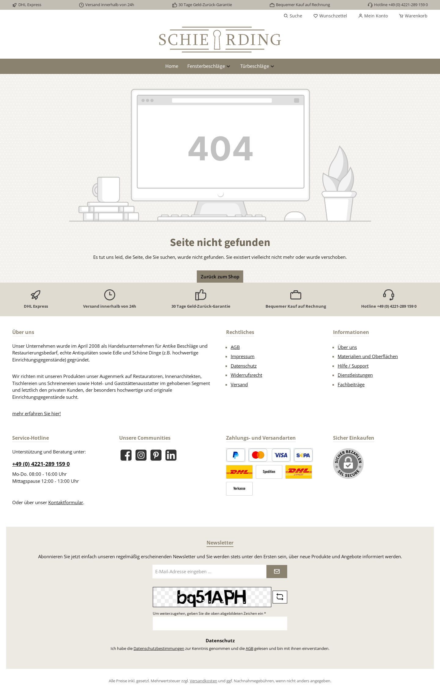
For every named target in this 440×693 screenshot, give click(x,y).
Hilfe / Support (353, 366)
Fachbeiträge (351, 384)
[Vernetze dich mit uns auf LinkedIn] (171, 455)
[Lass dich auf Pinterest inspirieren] (156, 455)
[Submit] (277, 571)
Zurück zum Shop (220, 276)
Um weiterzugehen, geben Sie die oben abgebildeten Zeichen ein (209, 613)
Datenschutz (244, 366)
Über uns (347, 347)
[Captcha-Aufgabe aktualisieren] (280, 597)
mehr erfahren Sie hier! (36, 413)
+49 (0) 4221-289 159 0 (41, 464)
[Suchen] (293, 16)
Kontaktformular (65, 502)
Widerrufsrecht (246, 375)
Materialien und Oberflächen (368, 356)
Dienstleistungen (355, 375)
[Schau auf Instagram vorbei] (141, 455)
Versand (239, 384)
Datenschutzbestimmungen (159, 648)
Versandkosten (203, 681)
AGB (235, 347)
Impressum (243, 356)
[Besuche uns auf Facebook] (126, 455)
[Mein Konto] (373, 16)
